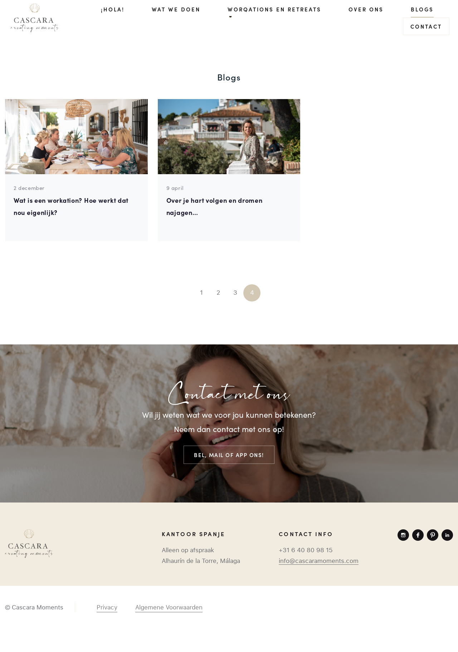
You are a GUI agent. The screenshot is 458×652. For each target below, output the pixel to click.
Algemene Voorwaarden (169, 607)
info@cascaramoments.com (319, 560)
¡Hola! (113, 9)
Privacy (107, 607)
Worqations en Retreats (274, 9)
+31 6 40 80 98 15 (306, 550)
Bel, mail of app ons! (229, 455)
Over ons (366, 9)
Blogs (422, 9)
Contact (426, 26)
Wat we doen (176, 9)
